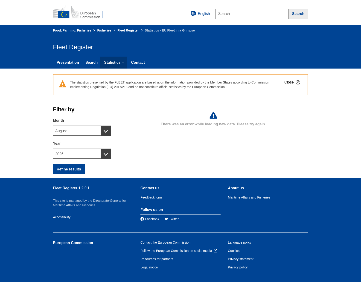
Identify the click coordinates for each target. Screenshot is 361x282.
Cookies (234, 251)
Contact (138, 62)
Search (91, 62)
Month (58, 120)
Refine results (69, 169)
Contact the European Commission (165, 242)
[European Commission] (81, 12)
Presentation (68, 62)
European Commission (73, 243)
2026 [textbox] (59, 154)
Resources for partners (156, 259)
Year (57, 143)
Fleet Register (128, 30)
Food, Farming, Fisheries (72, 30)
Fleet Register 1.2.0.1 (71, 188)
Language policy (239, 242)
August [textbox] (61, 131)
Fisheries (104, 30)
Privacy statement (240, 259)
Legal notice (149, 267)
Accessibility (61, 217)
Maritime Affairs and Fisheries (249, 197)
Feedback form (151, 197)
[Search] (298, 14)
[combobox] (82, 130)
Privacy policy (238, 267)
